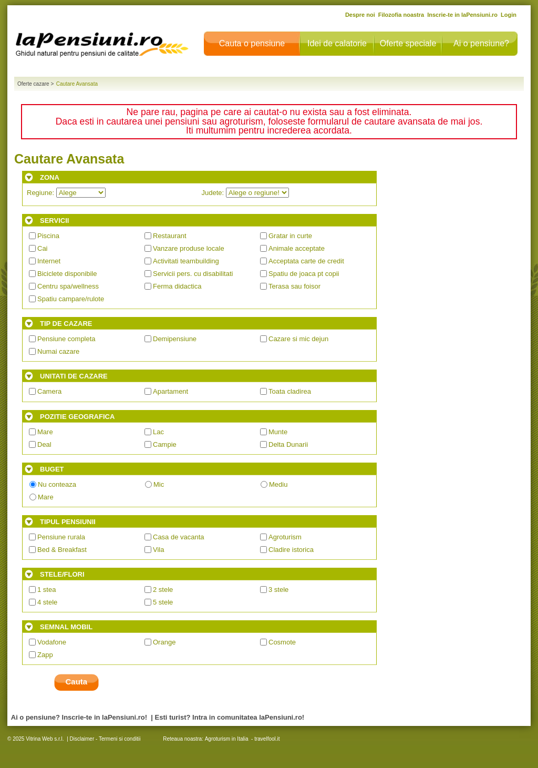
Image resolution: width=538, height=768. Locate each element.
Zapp (45, 655)
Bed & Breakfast (62, 550)
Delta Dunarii (288, 444)
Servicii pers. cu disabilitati (193, 274)
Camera (49, 391)
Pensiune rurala (61, 537)
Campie (165, 444)
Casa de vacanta (178, 537)
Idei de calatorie (337, 43)
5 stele (163, 602)
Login (508, 15)
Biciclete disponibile (67, 274)
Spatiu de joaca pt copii (303, 274)
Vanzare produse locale (188, 248)
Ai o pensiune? (481, 43)
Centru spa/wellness (68, 286)
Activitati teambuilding (186, 261)
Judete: (245, 193)
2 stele (163, 589)
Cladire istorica (291, 550)
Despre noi (360, 15)
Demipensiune (174, 339)
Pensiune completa (66, 339)
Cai (42, 248)
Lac (158, 432)
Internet (48, 261)
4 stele (47, 602)
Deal (44, 444)
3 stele (278, 589)
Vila (158, 550)
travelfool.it (267, 739)
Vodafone (51, 642)
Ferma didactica (177, 286)
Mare (45, 432)
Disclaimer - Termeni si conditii (105, 739)
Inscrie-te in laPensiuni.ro (462, 15)
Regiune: (66, 193)
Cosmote (282, 642)
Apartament (170, 391)
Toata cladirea (289, 391)
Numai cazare (58, 351)
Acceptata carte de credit (306, 261)
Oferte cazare (33, 84)
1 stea (46, 589)
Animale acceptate (296, 248)
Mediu (278, 484)
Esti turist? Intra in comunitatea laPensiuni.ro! (230, 717)
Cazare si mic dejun (298, 339)
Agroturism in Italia (227, 739)
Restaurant (170, 236)
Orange (164, 642)
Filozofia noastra (401, 15)
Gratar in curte (290, 236)
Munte (277, 432)
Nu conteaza (57, 484)
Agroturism (285, 537)
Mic (158, 484)
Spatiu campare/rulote (70, 299)
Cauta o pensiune (252, 43)
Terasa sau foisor (294, 286)
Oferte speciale (408, 43)
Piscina (48, 236)
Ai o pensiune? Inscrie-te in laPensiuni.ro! (79, 717)
